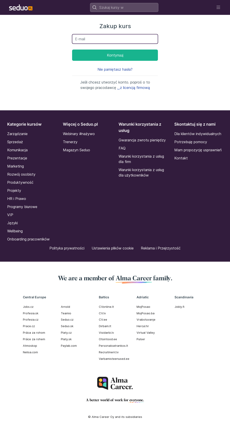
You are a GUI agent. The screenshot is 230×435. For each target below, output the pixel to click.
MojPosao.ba (146, 313)
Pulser (141, 339)
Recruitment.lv (109, 352)
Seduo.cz (67, 319)
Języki (12, 223)
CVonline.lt (106, 306)
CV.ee (103, 319)
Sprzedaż (15, 142)
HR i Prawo (16, 198)
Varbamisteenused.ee (114, 358)
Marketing (15, 166)
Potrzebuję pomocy (190, 142)
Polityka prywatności (66, 248)
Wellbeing (15, 231)
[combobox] (124, 7)
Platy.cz (66, 332)
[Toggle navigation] (218, 7)
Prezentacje (17, 158)
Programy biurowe (22, 206)
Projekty (14, 190)
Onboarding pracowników (28, 239)
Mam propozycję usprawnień (198, 150)
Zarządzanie (17, 133)
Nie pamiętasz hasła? (115, 69)
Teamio (66, 313)
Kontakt (181, 158)
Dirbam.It (105, 326)
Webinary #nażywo (79, 133)
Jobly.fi (179, 306)
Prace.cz (29, 326)
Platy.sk (66, 339)
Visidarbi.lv (106, 332)
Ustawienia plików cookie (113, 248)
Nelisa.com (30, 352)
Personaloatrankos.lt (113, 345)
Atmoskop (30, 345)
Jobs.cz (28, 306)
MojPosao (143, 306)
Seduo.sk (67, 326)
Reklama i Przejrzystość (161, 248)
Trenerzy (70, 142)
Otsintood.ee (108, 339)
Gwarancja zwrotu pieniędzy (142, 140)
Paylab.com (69, 345)
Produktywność (20, 182)
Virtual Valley (146, 332)
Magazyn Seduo (76, 150)
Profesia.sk (30, 313)
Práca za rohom (34, 332)
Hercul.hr (143, 326)
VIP (10, 215)
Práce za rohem (34, 339)
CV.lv (102, 313)
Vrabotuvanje (146, 319)
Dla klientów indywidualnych (197, 133)
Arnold (65, 306)
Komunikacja (17, 150)
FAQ (122, 148)
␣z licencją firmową (133, 87)
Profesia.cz (30, 319)
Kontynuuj (115, 55)
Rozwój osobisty (21, 174)
